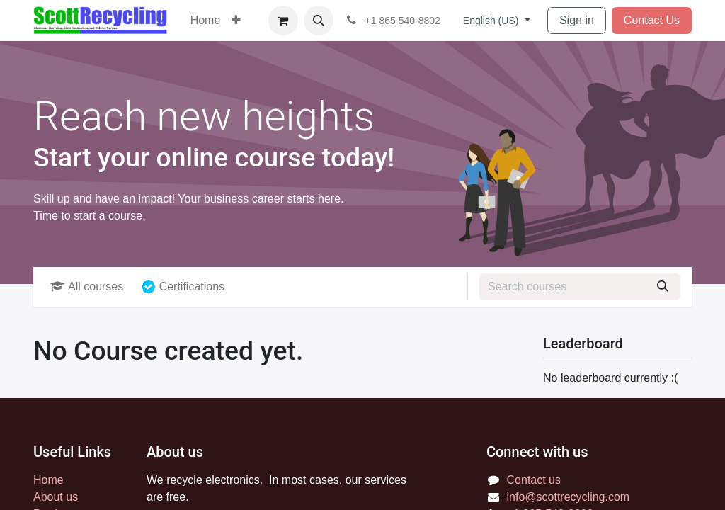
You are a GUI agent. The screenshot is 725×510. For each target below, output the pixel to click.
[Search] (662, 286)
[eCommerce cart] (283, 20)
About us (55, 497)
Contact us (534, 480)
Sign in (576, 20)
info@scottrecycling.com (568, 497)
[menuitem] (206, 20)
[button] (318, 20)
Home (48, 480)
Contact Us (652, 20)
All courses (86, 286)
